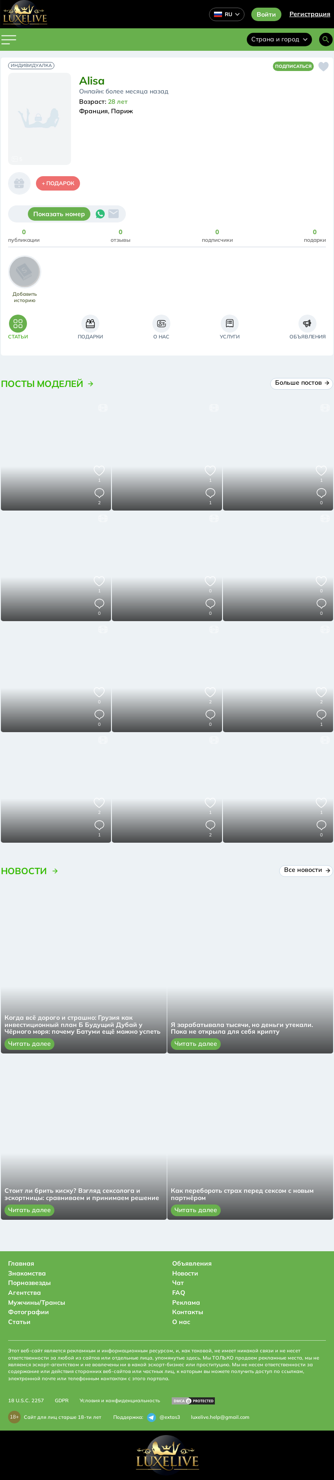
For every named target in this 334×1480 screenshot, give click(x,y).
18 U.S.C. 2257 (26, 1400)
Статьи (19, 1322)
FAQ (178, 1293)
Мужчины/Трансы (36, 1302)
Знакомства (27, 1273)
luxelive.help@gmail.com (220, 1417)
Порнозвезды (29, 1283)
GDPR (62, 1400)
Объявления (192, 1263)
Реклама (186, 1302)
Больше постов (301, 382)
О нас (181, 1322)
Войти (266, 14)
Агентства (24, 1293)
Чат (178, 1283)
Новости (185, 1273)
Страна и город (279, 39)
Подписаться (293, 66)
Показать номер (59, 214)
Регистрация (309, 14)
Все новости (306, 870)
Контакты (187, 1312)
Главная (21, 1263)
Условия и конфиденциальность (120, 1400)
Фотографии (28, 1312)
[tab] (18, 327)
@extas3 (163, 1417)
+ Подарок (58, 183)
